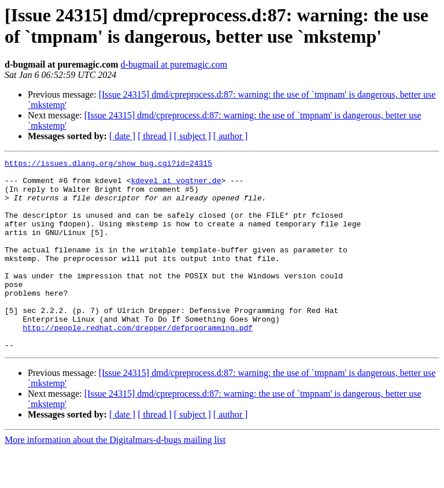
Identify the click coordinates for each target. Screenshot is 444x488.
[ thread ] (155, 136)
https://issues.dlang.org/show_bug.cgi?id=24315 (108, 164)
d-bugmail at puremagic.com (174, 64)
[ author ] (230, 136)
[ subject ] (192, 136)
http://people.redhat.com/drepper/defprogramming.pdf (138, 362)
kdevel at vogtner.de (176, 185)
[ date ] (122, 136)
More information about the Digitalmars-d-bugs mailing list (115, 478)
